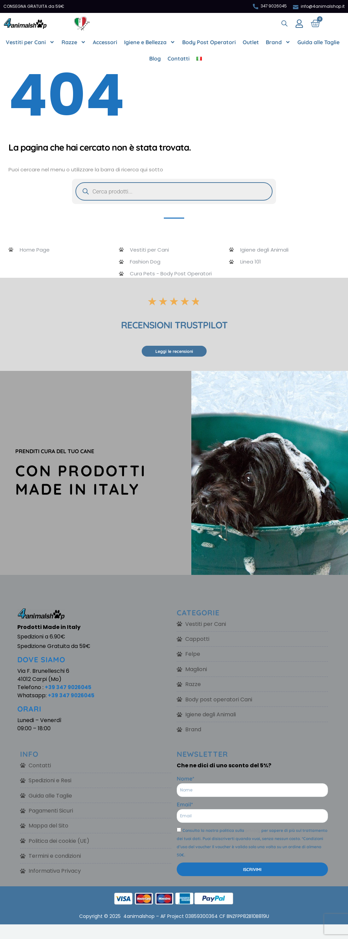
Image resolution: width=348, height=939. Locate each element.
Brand (278, 42)
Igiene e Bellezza (149, 42)
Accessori (105, 42)
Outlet (251, 42)
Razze (74, 42)
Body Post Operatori (209, 42)
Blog (155, 58)
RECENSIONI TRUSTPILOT (174, 325)
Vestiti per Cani (30, 42)
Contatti (179, 58)
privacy (252, 832)
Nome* (185, 780)
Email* (185, 806)
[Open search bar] (284, 23)
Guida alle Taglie (318, 42)
